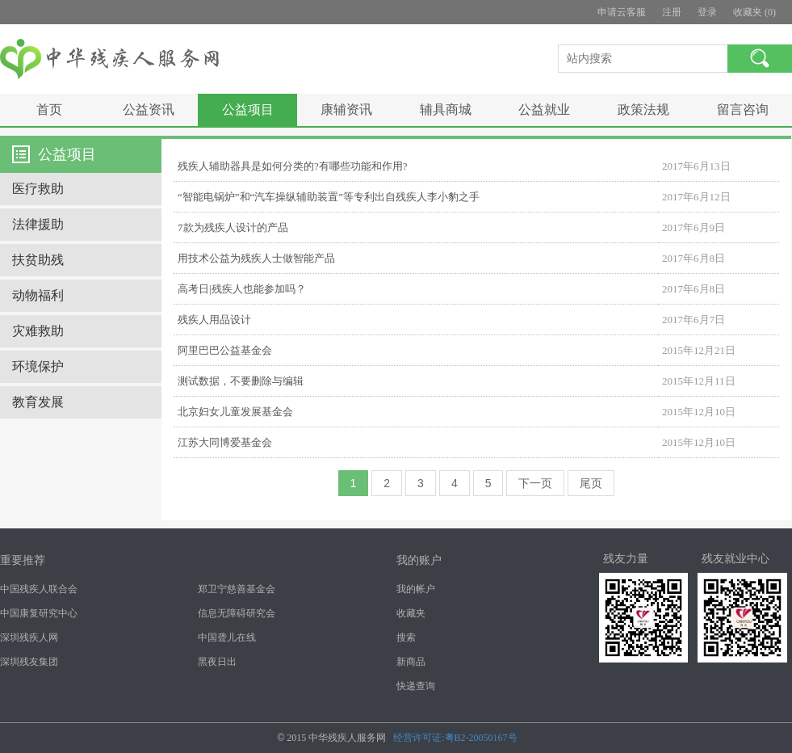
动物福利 (38, 295)
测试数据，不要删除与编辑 (241, 381)
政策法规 (643, 109)
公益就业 (544, 109)
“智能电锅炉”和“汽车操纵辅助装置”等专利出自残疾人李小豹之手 (329, 197)
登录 (707, 12)
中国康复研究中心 (39, 613)
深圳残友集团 (29, 661)
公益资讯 (148, 109)
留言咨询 (743, 109)
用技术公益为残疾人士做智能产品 (256, 258)
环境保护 (38, 366)
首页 (49, 109)
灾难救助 (38, 331)
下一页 (535, 483)
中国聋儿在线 (227, 637)
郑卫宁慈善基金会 (236, 589)
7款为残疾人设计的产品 (233, 227)
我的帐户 (415, 589)
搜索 (406, 637)
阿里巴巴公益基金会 (225, 350)
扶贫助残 (38, 260)
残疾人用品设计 (214, 319)
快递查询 (415, 686)
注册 (671, 12)
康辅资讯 (346, 109)
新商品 (410, 661)
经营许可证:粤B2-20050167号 (455, 737)
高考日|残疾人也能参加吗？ (242, 289)
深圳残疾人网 (29, 637)
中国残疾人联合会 (39, 589)
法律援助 (38, 224)
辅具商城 (445, 109)
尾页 (591, 483)
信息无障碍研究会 (236, 613)
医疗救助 (38, 189)
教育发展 (38, 402)
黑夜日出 (217, 661)
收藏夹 (410, 613)
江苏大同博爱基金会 (225, 442)
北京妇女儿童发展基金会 (235, 412)
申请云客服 (621, 12)
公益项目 (248, 109)
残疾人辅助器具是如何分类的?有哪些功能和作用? (293, 166)
